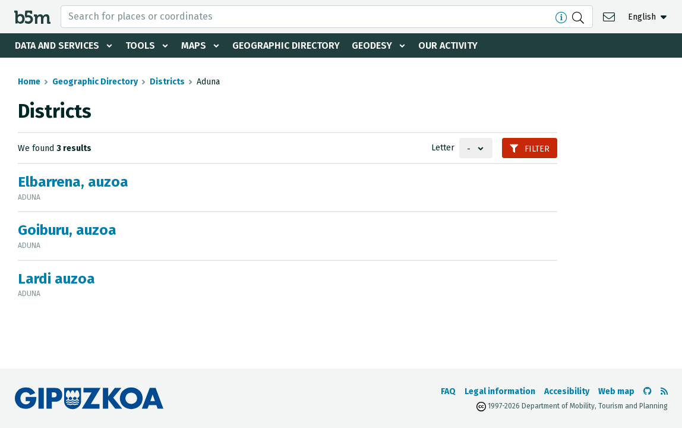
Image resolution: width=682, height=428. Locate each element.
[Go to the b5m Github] (647, 391)
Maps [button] (193, 45)
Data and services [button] (57, 45)
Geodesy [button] (372, 45)
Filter (530, 149)
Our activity (448, 45)
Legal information (500, 391)
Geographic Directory (286, 45)
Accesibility (566, 391)
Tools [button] (140, 45)
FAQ (448, 391)
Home (29, 82)
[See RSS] (664, 391)
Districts (167, 82)
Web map (616, 391)
